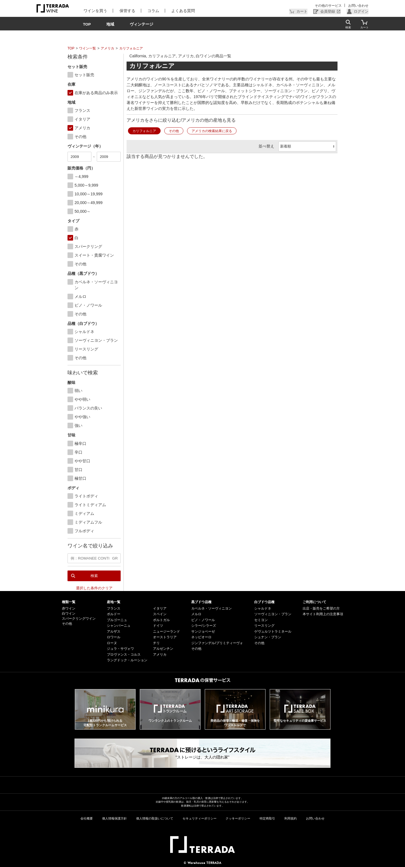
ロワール (113, 637)
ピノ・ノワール (203, 620)
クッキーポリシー (238, 818)
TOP (71, 48)
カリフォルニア (131, 48)
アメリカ (107, 48)
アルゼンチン (163, 648)
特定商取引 (267, 818)
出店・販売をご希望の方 (321, 608)
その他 (174, 131)
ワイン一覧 (87, 48)
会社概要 (86, 818)
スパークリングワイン (79, 618)
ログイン (361, 11)
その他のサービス (328, 6)
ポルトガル (161, 620)
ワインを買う (95, 10)
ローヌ (112, 643)
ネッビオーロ (201, 637)
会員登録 (329, 11)
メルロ (196, 614)
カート (305, 11)
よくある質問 (180, 10)
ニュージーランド (166, 631)
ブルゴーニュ (117, 620)
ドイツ (158, 625)
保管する (126, 10)
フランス (113, 608)
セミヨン (261, 620)
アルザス (113, 631)
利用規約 (290, 818)
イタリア (159, 608)
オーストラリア (165, 637)
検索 (94, 575)
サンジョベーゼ (203, 631)
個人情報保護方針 (114, 818)
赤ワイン (68, 608)
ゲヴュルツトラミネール (272, 631)
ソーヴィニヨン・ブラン (272, 614)
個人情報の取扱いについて (154, 818)
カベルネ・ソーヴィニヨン (211, 608)
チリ (156, 643)
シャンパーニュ (118, 625)
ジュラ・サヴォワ (120, 648)
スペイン (159, 614)
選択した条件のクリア (94, 588)
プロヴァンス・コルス (124, 654)
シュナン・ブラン (267, 637)
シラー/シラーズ (203, 625)
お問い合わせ (358, 6)
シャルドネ (262, 608)
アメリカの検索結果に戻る (212, 131)
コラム (151, 10)
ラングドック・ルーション (127, 660)
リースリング (264, 625)
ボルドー (113, 614)
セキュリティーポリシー (200, 818)
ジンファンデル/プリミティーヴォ (217, 643)
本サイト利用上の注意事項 (323, 614)
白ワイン (68, 613)
